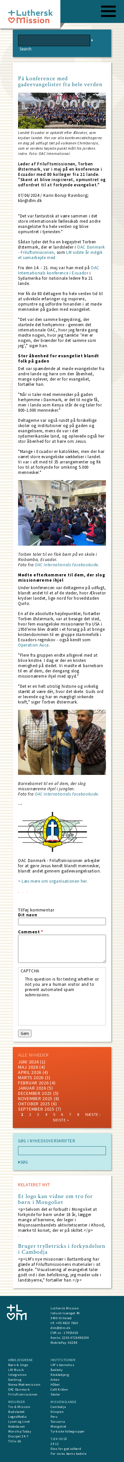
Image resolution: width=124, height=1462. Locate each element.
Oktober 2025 (34, 1104)
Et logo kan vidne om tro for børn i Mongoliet (55, 1199)
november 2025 (35, 1098)
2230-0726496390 (75, 1338)
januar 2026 (32, 1088)
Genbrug (15, 1380)
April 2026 (29, 1072)
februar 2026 (33, 1083)
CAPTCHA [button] (30, 971)
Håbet (55, 1384)
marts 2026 (31, 1077)
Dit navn (27, 915)
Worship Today (19, 1431)
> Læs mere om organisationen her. (53, 881)
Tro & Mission (19, 1407)
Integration (17, 1375)
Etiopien (57, 1412)
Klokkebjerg (60, 1375)
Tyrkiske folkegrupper (68, 1431)
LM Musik (16, 1370)
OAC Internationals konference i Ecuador (58, 270)
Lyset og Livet (19, 1421)
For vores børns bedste (68, 1454)
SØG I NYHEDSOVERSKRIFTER (46, 1141)
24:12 (55, 1444)
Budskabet (16, 1412)
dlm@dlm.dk (61, 1328)
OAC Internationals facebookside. (67, 565)
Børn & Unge (18, 1365)
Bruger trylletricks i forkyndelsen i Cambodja (62, 1249)
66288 (72, 1342)
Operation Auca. (34, 645)
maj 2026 (28, 1067)
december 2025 (35, 1093)
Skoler (55, 1394)
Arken (55, 1380)
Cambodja (58, 1407)
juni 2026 (28, 1062)
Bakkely (57, 1370)
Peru (54, 1417)
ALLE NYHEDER (33, 1055)
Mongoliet (59, 1426)
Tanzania (58, 1421)
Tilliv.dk (14, 1441)
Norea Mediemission (24, 1384)
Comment (30, 932)
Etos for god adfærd (66, 1449)
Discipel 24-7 (18, 1436)
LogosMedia (17, 1417)
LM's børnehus (62, 1365)
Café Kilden (59, 1389)
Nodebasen (16, 1426)
